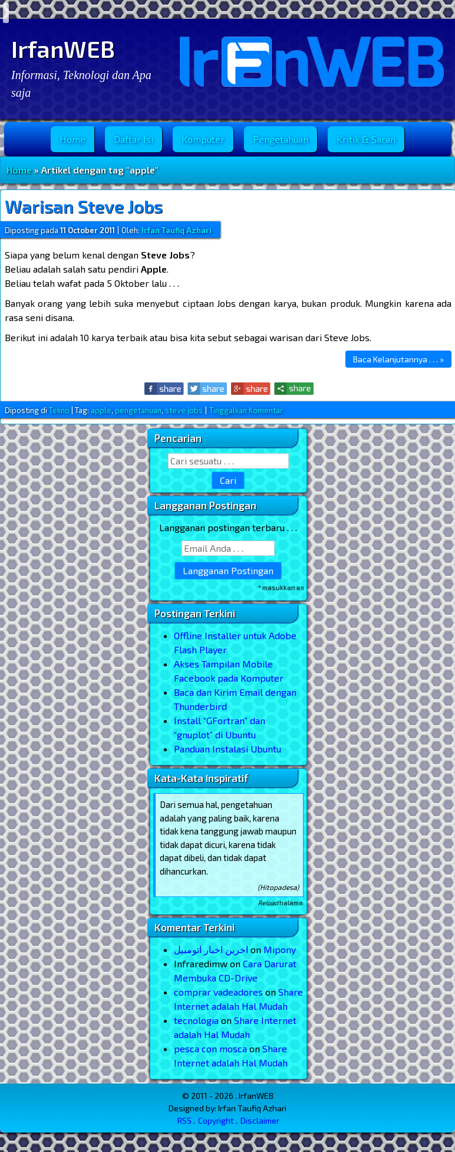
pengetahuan (138, 410)
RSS (184, 1120)
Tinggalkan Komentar (246, 410)
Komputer (203, 139)
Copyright (216, 1120)
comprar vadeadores (218, 991)
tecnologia (196, 1020)
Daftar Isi (133, 139)
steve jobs (184, 410)
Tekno (59, 410)
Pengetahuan (280, 139)
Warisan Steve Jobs (84, 206)
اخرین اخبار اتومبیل (211, 949)
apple (101, 410)
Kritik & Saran (366, 139)
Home (72, 139)
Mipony (279, 949)
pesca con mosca (210, 1048)
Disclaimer (259, 1120)
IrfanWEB (63, 48)
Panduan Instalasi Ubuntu (227, 748)
